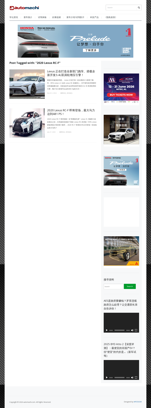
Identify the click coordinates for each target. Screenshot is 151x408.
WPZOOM (138, 402)
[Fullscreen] (136, 330)
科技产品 (94, 17)
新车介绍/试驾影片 (75, 17)
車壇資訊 (69, 93)
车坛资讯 (13, 17)
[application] (121, 323)
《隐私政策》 (110, 17)
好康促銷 (56, 17)
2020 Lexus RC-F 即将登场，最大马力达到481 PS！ (71, 112)
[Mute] (132, 330)
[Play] (107, 330)
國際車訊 (63, 93)
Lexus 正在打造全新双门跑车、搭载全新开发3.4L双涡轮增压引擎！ (71, 73)
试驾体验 (42, 17)
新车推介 (28, 17)
